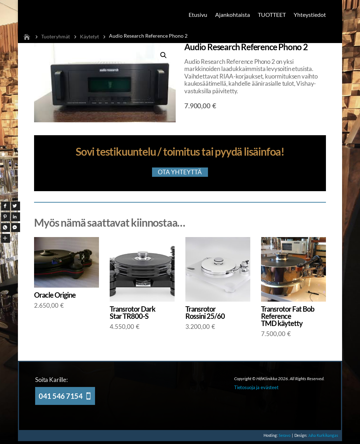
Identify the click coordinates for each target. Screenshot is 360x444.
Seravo (281, 437)
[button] (163, 55)
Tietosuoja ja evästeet (256, 389)
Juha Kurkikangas (322, 437)
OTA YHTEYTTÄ (180, 173)
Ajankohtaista (232, 14)
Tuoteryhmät (55, 36)
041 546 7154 (60, 397)
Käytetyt (89, 36)
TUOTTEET (272, 14)
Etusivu (198, 14)
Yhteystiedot (310, 14)
